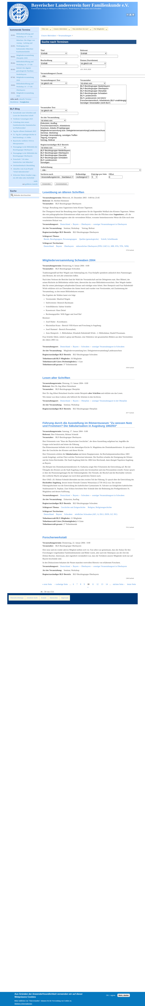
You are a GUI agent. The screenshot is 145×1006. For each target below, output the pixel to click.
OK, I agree (110, 997)
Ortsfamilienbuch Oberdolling (24, 165)
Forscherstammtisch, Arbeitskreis (73, 125)
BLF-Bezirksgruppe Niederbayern (103, 86)
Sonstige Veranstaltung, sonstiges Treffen (73, 135)
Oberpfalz (85, 401)
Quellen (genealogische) (89, 239)
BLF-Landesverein (103, 95)
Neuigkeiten (24, 102)
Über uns (45, 29)
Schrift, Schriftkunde (109, 239)
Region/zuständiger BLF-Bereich (54, 145)
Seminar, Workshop (73, 133)
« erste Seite (47, 584)
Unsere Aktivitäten (61, 29)
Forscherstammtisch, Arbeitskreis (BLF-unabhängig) (103, 100)
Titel (42, 50)
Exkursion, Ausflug (73, 123)
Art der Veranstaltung (49, 117)
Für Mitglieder (100, 29)
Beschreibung (46, 60)
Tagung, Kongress (73, 137)
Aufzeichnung (46, 167)
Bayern (75, 224)
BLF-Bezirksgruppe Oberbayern (103, 88)
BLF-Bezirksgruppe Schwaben (103, 93)
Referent (84, 50)
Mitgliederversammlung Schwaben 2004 (68, 260)
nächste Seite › (118, 584)
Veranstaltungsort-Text (50, 80)
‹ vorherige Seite (61, 584)
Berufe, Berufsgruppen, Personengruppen (60, 239)
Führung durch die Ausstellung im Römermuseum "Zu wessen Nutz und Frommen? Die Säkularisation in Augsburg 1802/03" (87, 424)
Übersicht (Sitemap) (16, 598)
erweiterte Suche (32, 598)
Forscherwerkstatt (54, 537)
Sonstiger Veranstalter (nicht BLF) (103, 103)
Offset (111, 174)
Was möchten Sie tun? (81, 29)
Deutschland (65, 224)
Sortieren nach (46, 174)
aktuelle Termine (25, 99)
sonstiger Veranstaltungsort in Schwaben (108, 347)
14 (107, 584)
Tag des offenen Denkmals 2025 (24, 131)
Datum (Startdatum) (89, 60)
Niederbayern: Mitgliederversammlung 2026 (25, 77)
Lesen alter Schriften (56, 377)
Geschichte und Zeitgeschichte (73, 507)
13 (102, 584)
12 (98, 584)
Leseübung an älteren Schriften (63, 192)
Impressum (64, 598)
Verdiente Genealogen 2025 (23, 119)
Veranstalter (85, 80)
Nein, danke (124, 997)
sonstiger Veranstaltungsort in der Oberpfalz (109, 401)
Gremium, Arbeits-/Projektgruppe (73, 128)
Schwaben (85, 347)
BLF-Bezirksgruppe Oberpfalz (103, 91)
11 (93, 584)
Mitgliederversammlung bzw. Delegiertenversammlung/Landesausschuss (73, 130)
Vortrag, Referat (73, 140)
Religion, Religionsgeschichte (100, 507)
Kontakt (43, 598)
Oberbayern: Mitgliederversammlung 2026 (25, 93)
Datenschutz (54, 598)
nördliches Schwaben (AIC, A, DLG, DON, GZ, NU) (96, 514)
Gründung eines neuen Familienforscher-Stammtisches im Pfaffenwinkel (24, 125)
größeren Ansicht (31, 184)
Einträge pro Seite (99, 174)
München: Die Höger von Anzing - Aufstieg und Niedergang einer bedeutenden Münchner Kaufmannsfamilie (25, 46)
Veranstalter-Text (47, 107)
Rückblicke (14, 102)
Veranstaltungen (64, 36)
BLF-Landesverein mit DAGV (103, 98)
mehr (36, 181)
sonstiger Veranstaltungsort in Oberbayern (110, 224)
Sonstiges (55, 162)
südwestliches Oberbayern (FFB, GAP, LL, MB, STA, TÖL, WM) (102, 246)
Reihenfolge (81, 174)
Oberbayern (86, 224)
